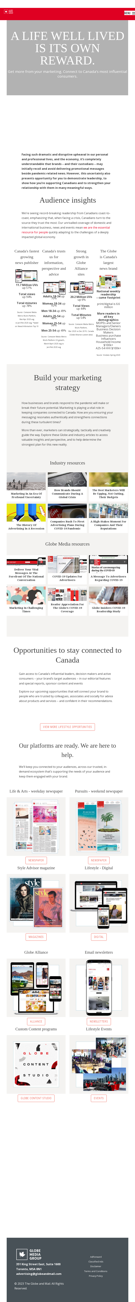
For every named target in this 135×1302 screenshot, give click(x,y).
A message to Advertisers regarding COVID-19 (108, 578)
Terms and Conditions (95, 1271)
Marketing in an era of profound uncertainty (26, 495)
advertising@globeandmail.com (39, 1274)
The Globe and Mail (37, 1284)
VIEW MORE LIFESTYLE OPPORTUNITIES (67, 727)
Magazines (36, 937)
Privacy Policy (96, 1275)
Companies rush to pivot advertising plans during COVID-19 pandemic (67, 525)
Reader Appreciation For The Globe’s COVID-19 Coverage (67, 608)
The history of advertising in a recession (26, 526)
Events (99, 1098)
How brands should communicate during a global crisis (67, 494)
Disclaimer (95, 1266)
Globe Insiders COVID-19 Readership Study (108, 609)
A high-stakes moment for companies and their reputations (108, 525)
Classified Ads (95, 1261)
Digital (99, 937)
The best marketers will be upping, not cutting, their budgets (108, 494)
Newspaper (36, 860)
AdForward (96, 1256)
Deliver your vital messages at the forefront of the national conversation (26, 575)
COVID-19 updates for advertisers (67, 578)
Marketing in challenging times (26, 609)
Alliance (36, 1021)
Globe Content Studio (36, 1098)
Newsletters (99, 1021)
